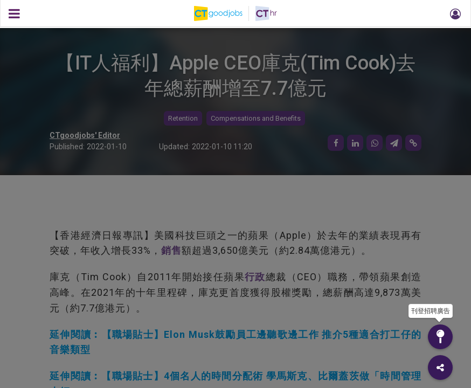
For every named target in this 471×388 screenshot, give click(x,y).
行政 (255, 276)
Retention (183, 118)
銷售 (171, 250)
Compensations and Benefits (256, 118)
